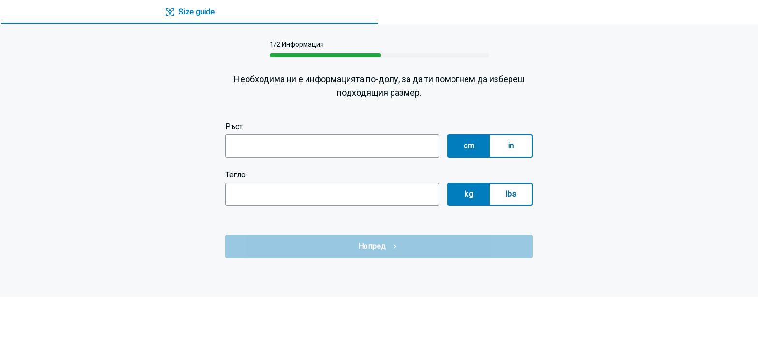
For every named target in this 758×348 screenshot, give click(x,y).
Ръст (234, 126)
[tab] (189, 12)
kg (469, 194)
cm (469, 145)
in (511, 145)
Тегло (235, 174)
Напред (379, 246)
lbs (510, 194)
